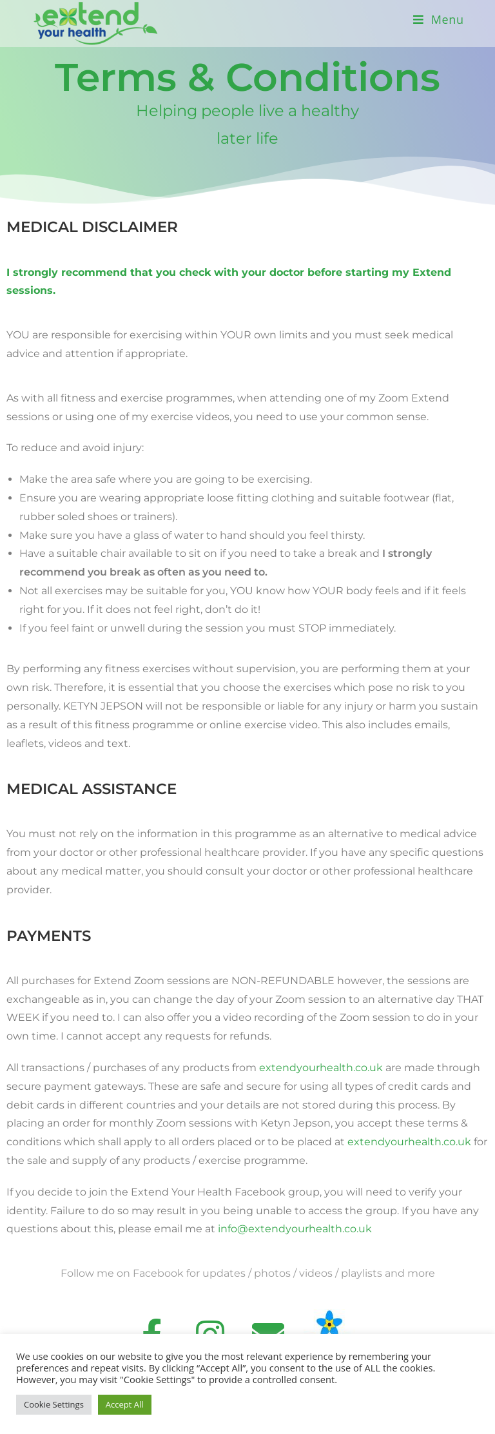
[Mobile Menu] (438, 19)
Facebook (158, 1273)
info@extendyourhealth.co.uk (295, 1229)
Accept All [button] (125, 1404)
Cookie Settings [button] (54, 1404)
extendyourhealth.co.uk (321, 1067)
